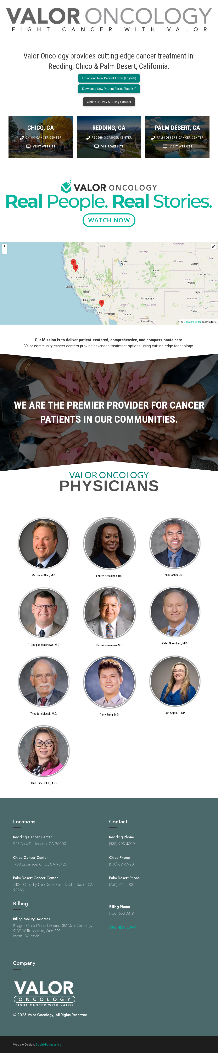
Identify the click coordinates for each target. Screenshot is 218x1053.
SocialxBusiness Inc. (49, 1044)
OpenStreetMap (192, 321)
